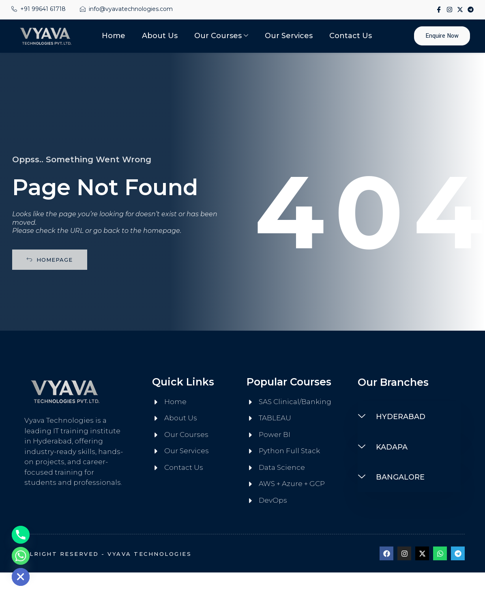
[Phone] (21, 535)
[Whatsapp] (21, 556)
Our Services (289, 35)
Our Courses (221, 36)
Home (114, 35)
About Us (160, 35)
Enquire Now (442, 36)
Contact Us (350, 35)
